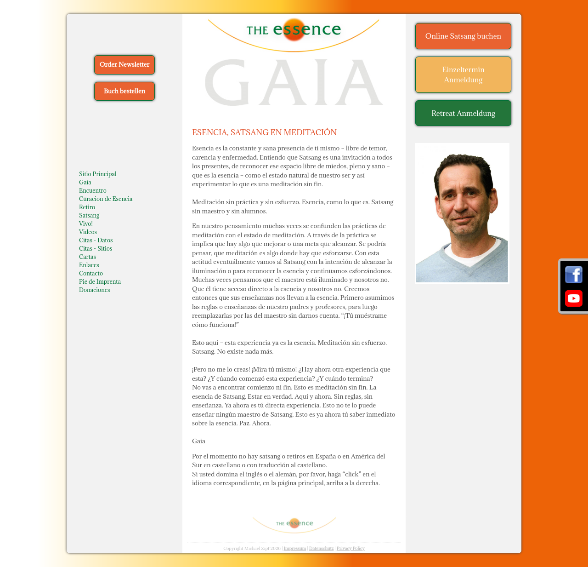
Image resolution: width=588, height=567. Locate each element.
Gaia (85, 182)
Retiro (87, 207)
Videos (88, 231)
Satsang (89, 215)
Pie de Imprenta (100, 281)
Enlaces (89, 265)
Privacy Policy (351, 548)
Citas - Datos (96, 240)
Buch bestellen (124, 91)
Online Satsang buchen (463, 35)
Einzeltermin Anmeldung (463, 75)
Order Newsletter (124, 64)
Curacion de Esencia (105, 198)
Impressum (294, 548)
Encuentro (93, 190)
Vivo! (86, 223)
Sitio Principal (98, 174)
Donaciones (94, 289)
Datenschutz (321, 548)
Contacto (91, 273)
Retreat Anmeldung (463, 113)
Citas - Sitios (95, 248)
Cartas (87, 256)
